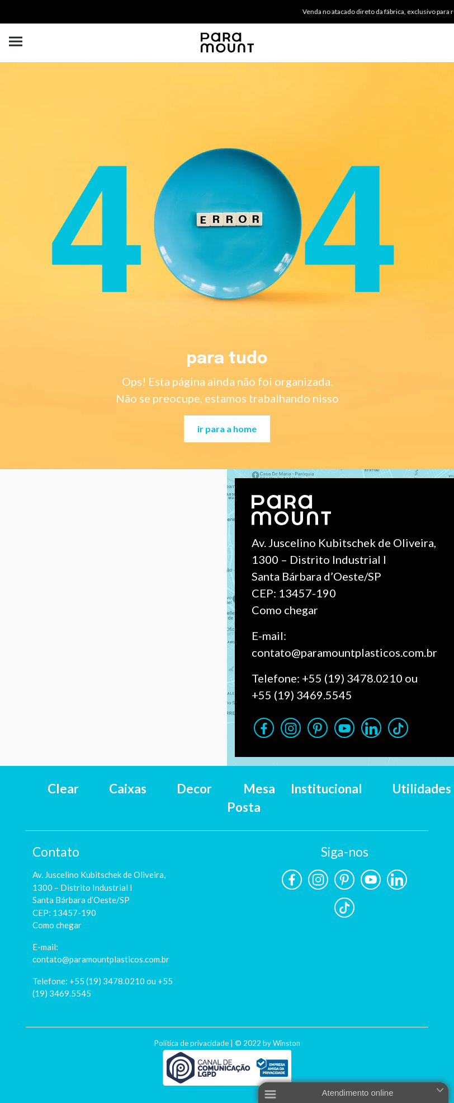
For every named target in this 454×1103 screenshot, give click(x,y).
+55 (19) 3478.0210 (352, 678)
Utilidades (421, 788)
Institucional (326, 788)
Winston (286, 1043)
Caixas (127, 788)
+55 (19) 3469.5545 (302, 695)
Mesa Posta (251, 798)
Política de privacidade (191, 1043)
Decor (194, 788)
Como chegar (285, 609)
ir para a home (227, 428)
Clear (63, 788)
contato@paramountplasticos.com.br (344, 652)
